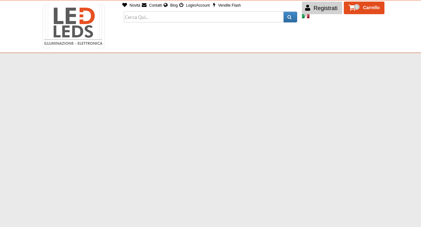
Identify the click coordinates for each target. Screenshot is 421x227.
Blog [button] (171, 5)
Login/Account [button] (194, 5)
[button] (364, 8)
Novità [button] (131, 5)
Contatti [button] (152, 5)
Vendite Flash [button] (227, 5)
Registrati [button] (321, 8)
